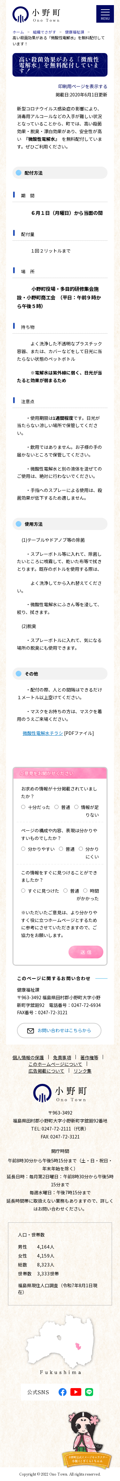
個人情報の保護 (28, 1057)
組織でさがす (44, 32)
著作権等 (89, 1057)
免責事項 (62, 1057)
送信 (87, 952)
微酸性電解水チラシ (43, 733)
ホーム (18, 32)
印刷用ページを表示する (83, 86)
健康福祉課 (74, 32)
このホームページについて (55, 1064)
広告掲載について (46, 1071)
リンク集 (83, 1071)
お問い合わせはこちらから (64, 1030)
